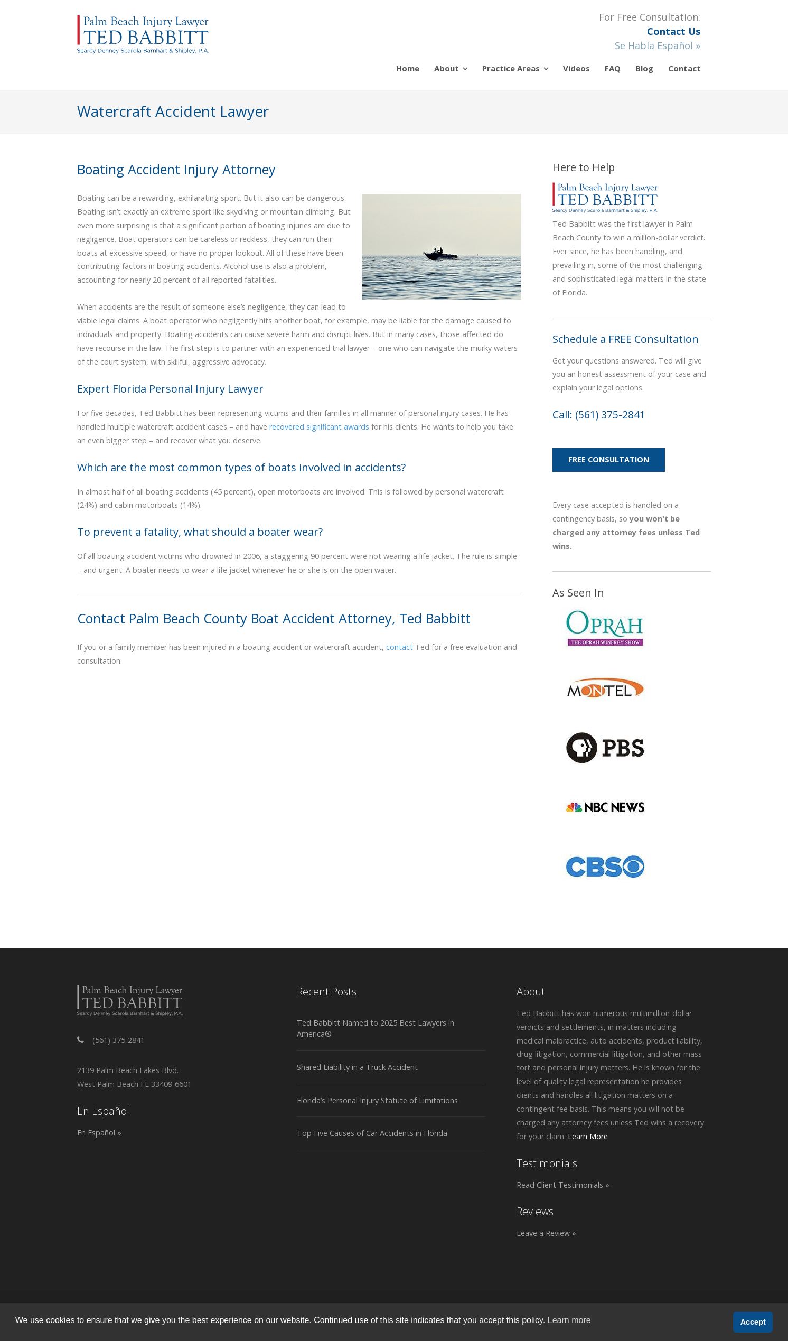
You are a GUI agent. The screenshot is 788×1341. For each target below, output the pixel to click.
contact (399, 647)
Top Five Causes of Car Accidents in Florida (372, 1133)
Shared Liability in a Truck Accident (357, 1067)
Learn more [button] (569, 1320)
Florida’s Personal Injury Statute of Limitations (377, 1100)
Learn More (588, 1136)
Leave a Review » (546, 1233)
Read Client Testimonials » (563, 1185)
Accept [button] (753, 1322)
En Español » (99, 1133)
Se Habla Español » (657, 45)
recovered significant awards (319, 427)
